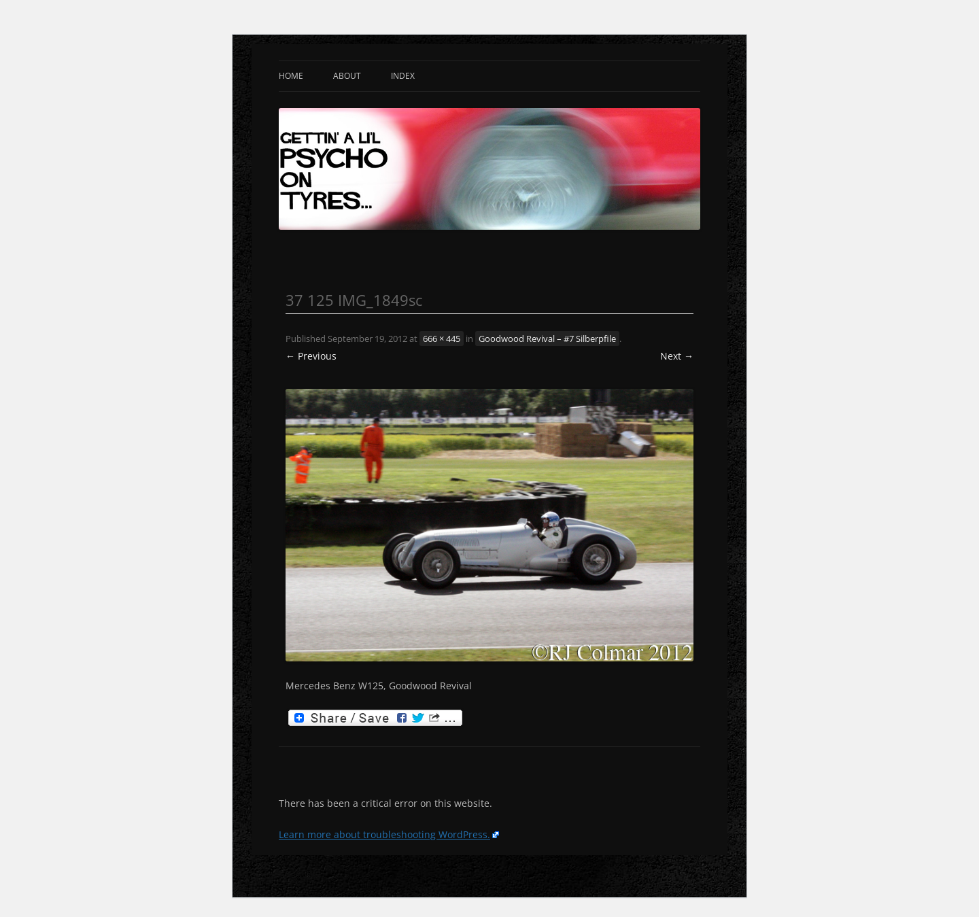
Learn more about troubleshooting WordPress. (384, 834)
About (347, 76)
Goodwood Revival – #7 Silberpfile (547, 338)
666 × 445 (441, 338)
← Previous (311, 355)
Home (291, 76)
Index (403, 76)
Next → (676, 355)
